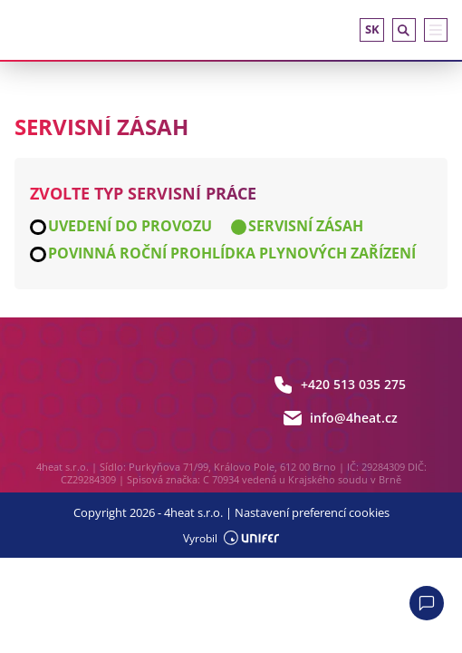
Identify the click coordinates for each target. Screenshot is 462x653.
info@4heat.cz (340, 418)
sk (372, 29)
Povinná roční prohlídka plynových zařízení (232, 254)
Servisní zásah (305, 227)
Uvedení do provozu (130, 227)
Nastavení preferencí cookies (312, 512)
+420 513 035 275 (339, 384)
